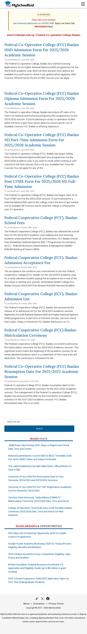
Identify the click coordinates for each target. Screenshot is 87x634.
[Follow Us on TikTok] (36, 599)
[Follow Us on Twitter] (42, 599)
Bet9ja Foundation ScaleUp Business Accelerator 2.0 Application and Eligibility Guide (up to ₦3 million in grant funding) (37, 568)
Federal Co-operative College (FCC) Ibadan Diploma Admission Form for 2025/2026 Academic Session (41, 98)
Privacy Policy (56, 603)
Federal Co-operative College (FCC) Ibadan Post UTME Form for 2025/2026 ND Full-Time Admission (41, 181)
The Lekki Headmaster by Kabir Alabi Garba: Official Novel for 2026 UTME (39, 468)
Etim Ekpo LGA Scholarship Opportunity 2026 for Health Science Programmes (37, 535)
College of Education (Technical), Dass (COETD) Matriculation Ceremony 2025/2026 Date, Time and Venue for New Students (40, 511)
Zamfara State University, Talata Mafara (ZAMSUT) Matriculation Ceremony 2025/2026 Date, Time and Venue (38, 499)
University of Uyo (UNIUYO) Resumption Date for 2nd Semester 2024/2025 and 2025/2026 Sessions (35, 478)
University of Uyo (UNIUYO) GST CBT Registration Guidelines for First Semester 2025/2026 (39, 489)
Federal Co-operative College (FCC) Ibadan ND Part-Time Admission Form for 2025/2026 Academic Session (41, 139)
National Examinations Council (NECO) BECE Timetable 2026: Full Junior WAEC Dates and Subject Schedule (40, 457)
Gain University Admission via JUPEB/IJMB (33, 23)
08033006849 (41, 26)
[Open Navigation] (83, 4)
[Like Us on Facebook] (47, 599)
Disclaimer (39, 603)
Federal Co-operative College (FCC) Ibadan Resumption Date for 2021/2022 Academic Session (41, 371)
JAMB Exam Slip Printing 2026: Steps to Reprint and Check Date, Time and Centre (38, 447)
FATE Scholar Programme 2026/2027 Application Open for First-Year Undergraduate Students (38, 580)
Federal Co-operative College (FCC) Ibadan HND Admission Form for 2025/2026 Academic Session (41, 49)
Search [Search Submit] (39, 428)
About (26, 603)
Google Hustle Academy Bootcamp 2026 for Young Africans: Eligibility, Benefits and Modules (40, 545)
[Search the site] (39, 421)
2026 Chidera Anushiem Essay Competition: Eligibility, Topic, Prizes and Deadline (39, 556)
